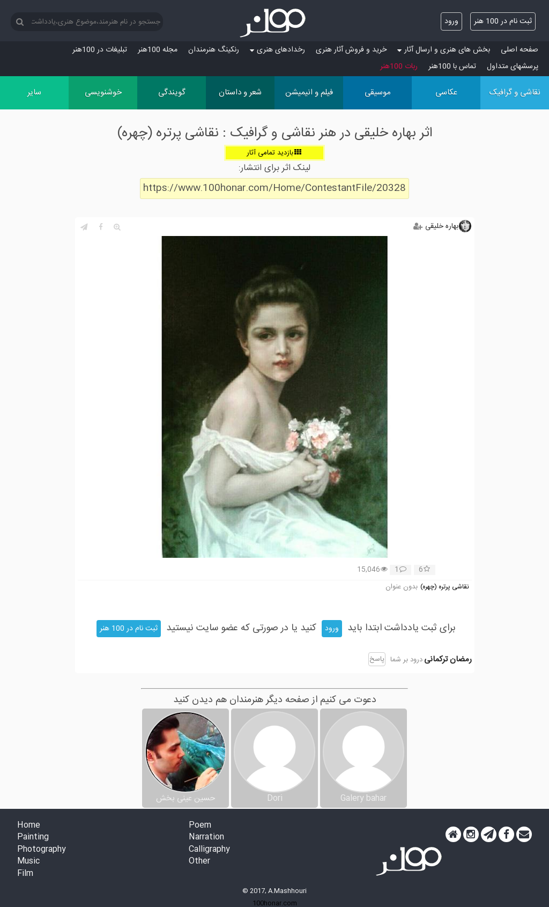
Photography (41, 850)
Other (199, 862)
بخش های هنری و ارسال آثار (443, 49)
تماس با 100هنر (452, 66)
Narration (206, 837)
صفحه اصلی (519, 49)
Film (25, 874)
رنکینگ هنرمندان (213, 49)
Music (28, 862)
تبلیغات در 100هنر (99, 49)
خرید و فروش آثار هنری (351, 49)
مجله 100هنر (157, 49)
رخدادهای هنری (277, 49)
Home (28, 826)
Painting (33, 837)
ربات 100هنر (399, 66)
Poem (200, 826)
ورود (451, 21)
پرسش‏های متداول (512, 66)
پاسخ (376, 659)
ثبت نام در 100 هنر (503, 21)
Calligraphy (209, 850)
